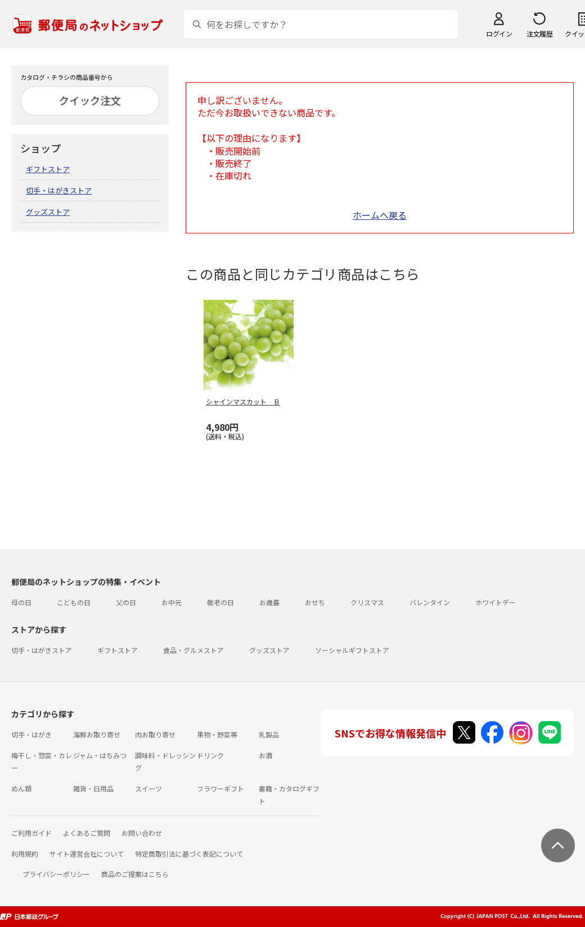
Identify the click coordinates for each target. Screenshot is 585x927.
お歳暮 (269, 602)
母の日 (21, 602)
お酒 (265, 755)
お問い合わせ (142, 833)
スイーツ (148, 788)
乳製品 (269, 734)
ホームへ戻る (380, 215)
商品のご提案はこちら (135, 874)
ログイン (499, 33)
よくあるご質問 (86, 833)
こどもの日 (74, 602)
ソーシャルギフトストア (352, 650)
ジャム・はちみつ (100, 755)
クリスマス (367, 602)
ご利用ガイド (31, 833)
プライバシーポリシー (56, 874)
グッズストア (48, 211)
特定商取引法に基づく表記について (189, 853)
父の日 (126, 602)
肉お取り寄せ (155, 734)
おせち (315, 602)
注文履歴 (539, 33)
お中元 (171, 602)
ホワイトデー (495, 602)
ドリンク (210, 755)
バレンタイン (430, 602)
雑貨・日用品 (93, 788)
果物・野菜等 (217, 734)
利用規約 (24, 853)
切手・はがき (31, 734)
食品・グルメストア (193, 650)
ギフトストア (48, 169)
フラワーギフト (220, 788)
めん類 (21, 788)
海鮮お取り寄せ (96, 734)
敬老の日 (220, 602)
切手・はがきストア (59, 190)
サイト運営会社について (87, 853)
